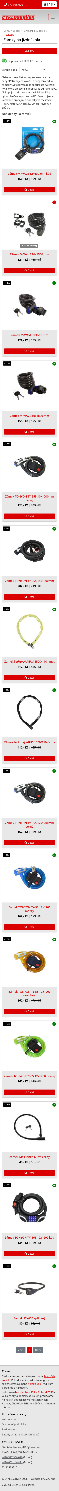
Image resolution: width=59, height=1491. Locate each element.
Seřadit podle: (10, 70)
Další (38, 1350)
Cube (41, 1392)
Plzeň (31, 1485)
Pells (34, 1392)
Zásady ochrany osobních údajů (20, 1434)
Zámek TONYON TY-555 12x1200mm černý (29, 824)
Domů (6, 30)
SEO (47, 1479)
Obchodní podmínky (14, 1424)
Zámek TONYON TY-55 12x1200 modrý (29, 909)
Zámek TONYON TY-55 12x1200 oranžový (29, 993)
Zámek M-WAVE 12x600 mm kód (29, 173)
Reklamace (8, 1429)
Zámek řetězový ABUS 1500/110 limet (29, 661)
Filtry (29, 51)
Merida (19, 1392)
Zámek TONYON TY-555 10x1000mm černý (29, 498)
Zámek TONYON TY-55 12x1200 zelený (29, 1076)
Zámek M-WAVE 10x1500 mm (29, 254)
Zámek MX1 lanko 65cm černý (29, 1157)
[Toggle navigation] (52, 17)
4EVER (49, 1392)
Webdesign (37, 1479)
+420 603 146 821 (12, 1462)
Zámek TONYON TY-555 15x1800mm (29, 581)
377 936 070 (13, 4)
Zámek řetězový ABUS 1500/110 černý (29, 742)
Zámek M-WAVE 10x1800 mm (29, 416)
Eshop (16, 30)
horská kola (35, 1384)
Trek (27, 1392)
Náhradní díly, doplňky (34, 30)
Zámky (10, 34)
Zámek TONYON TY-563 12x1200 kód (29, 1237)
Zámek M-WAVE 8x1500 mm (29, 335)
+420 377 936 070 (12, 1457)
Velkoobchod (9, 1419)
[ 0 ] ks (49, 4)
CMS (4, 1485)
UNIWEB (16, 1485)
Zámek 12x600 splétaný (29, 1318)
